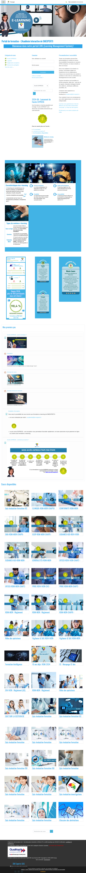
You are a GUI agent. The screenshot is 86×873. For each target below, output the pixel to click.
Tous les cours (8, 67)
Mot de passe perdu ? (37, 77)
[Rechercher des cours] (43, 90)
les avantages (37, 129)
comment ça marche (38, 131)
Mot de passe (35, 65)
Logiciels (8, 60)
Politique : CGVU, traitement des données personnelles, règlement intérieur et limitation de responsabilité (43, 869)
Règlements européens (12, 62)
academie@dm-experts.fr (72, 94)
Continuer (43, 871)
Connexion (79, 2)
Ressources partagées (12, 65)
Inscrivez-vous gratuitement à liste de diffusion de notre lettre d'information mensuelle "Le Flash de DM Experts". (68, 105)
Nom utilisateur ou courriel (39, 58)
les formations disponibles (40, 133)
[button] (66, 2)
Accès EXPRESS (10, 58)
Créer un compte (36, 75)
